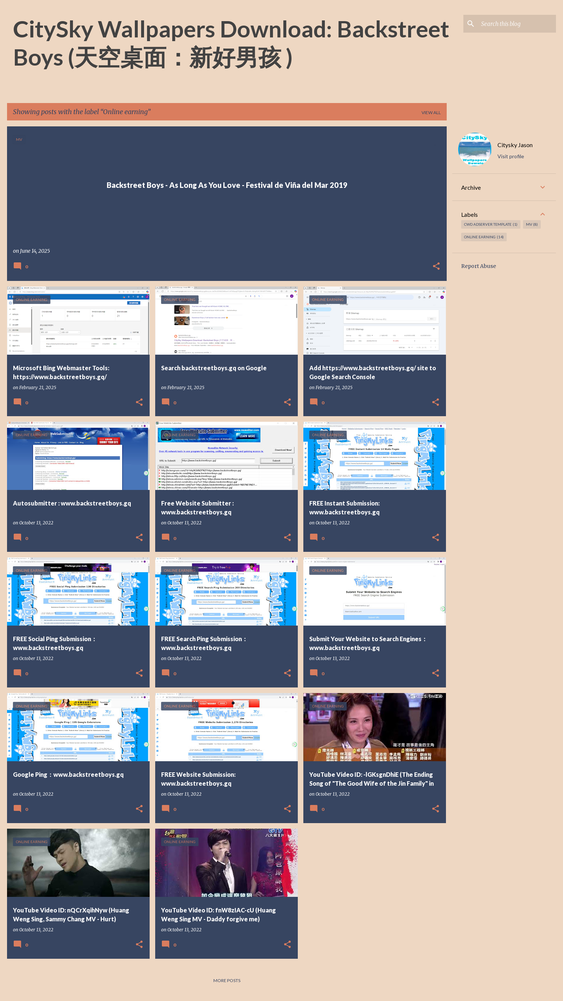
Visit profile (510, 156)
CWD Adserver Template (490, 224)
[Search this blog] (517, 24)
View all (431, 112)
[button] (436, 267)
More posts (226, 980)
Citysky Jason (515, 144)
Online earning (484, 237)
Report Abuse (478, 266)
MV (532, 224)
